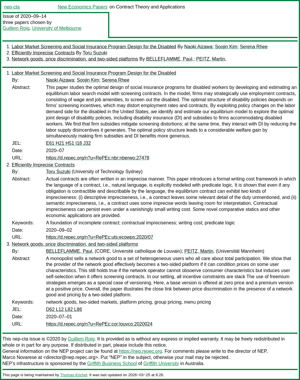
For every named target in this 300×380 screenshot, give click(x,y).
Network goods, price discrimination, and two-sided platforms (75, 58)
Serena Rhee (253, 46)
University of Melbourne (56, 28)
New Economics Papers (83, 6)
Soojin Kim (226, 46)
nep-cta (12, 6)
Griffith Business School (112, 363)
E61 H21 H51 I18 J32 (68, 143)
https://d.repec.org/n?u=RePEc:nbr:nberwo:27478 (97, 157)
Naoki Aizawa (198, 46)
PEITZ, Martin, (211, 58)
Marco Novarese (19, 357)
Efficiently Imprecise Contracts (43, 52)
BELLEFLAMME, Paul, (170, 58)
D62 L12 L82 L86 (64, 309)
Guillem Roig (16, 28)
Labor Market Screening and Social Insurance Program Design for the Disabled (94, 46)
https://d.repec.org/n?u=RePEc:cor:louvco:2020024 (99, 323)
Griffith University (161, 363)
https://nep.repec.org (140, 351)
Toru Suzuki (95, 52)
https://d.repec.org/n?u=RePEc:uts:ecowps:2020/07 (99, 237)
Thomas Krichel (73, 375)
